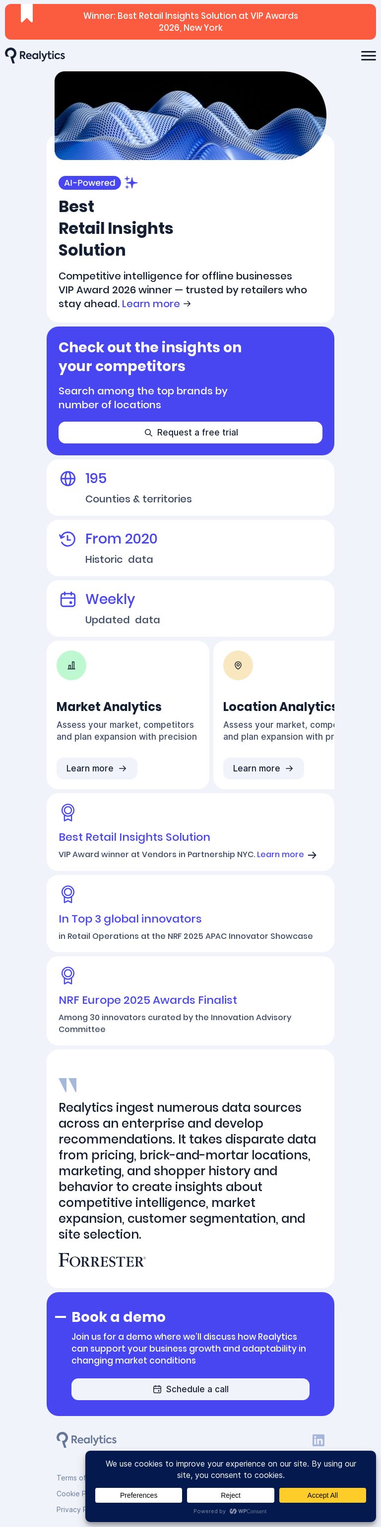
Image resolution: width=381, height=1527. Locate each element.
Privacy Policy (80, 1509)
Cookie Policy (79, 1493)
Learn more (157, 304)
